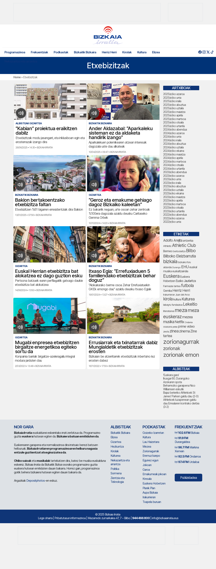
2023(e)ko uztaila (173, 190)
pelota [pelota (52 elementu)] (174, 327)
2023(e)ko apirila (173, 200)
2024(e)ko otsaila (173, 165)
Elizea (156, 52)
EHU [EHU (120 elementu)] (185, 267)
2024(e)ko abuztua (174, 143)
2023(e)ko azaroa (173, 175)
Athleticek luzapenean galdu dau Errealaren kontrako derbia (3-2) (181, 403)
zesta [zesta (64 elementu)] (166, 331)
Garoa (146, 469)
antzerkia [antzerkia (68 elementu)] (188, 240)
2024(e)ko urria (172, 136)
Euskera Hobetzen (154, 483)
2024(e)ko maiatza (174, 154)
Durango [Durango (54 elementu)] (176, 267)
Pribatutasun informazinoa (70, 518)
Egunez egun (150, 460)
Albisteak (121, 426)
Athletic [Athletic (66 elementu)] (167, 246)
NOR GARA (23, 426)
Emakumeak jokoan (154, 474)
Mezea (147, 446)
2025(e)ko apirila (173, 115)
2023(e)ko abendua (175, 172)
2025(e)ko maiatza (174, 112)
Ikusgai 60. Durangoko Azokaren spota (176, 380)
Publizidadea (188, 478)
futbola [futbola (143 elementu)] (187, 285)
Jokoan (147, 465)
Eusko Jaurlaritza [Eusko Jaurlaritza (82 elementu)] (186, 281)
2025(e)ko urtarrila (174, 126)
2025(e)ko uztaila (173, 108)
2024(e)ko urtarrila (174, 168)
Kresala (147, 479)
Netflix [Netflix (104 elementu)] (179, 322)
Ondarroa (188, 456)
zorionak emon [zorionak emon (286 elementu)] (181, 354)
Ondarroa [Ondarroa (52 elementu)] (189, 322)
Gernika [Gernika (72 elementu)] (167, 290)
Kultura (141, 52)
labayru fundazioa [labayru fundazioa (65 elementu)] (172, 304)
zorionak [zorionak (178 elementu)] (171, 348)
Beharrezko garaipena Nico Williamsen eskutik (179, 387)
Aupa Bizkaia (150, 492)
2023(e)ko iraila (172, 182)
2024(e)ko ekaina (173, 150)
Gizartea (116, 442)
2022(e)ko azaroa (173, 218)
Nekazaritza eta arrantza (20, 61)
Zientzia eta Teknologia (117, 480)
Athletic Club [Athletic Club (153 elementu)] (184, 245)
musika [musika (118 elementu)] (168, 321)
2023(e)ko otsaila (173, 207)
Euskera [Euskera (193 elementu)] (171, 276)
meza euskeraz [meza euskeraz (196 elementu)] (181, 313)
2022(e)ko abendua (175, 214)
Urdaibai (187, 462)
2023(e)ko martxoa (174, 204)
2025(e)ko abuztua (174, 104)
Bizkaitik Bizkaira (85, 52)
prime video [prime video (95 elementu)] (186, 326)
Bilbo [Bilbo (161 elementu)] (191, 250)
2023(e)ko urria (172, 179)
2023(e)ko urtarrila (173, 211)
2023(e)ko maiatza (174, 197)
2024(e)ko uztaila (173, 147)
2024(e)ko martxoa (174, 161)
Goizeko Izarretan (153, 433)
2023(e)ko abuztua (174, 186)
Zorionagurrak (151, 451)
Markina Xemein (187, 449)
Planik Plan (149, 488)
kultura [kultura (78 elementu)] (177, 299)
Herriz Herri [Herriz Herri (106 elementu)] (181, 290)
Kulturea (115, 456)
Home (17, 77)
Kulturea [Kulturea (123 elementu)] (188, 299)
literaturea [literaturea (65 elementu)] (168, 311)
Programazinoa (14, 52)
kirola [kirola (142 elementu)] (168, 298)
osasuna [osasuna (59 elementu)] (167, 326)
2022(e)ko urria (172, 221)
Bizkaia (187, 433)
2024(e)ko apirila (173, 158)
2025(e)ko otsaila (173, 122)
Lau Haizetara (151, 442)
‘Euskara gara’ (171, 375)
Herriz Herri (109, 52)
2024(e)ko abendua (175, 129)
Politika (115, 469)
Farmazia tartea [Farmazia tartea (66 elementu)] (171, 286)
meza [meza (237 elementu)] (181, 310)
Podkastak (61, 52)
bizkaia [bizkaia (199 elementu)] (170, 261)
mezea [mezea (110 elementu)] (187, 317)
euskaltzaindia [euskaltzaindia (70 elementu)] (180, 271)
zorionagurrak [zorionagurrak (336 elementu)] (181, 341)
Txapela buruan (152, 502)
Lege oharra (45, 518)
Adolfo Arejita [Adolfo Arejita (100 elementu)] (172, 240)
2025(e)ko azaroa (173, 94)
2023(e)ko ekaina (173, 193)
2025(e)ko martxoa (174, 119)
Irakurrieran (149, 497)
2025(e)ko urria (172, 97)
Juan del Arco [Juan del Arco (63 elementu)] (182, 294)
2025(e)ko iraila (172, 101)
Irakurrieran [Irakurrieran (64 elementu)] (169, 294)
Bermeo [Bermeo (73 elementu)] (167, 251)
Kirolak (127, 52)
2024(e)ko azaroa (173, 133)
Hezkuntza (117, 446)
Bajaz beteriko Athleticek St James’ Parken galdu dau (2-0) (181, 394)
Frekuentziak (39, 52)
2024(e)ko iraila (172, 140)
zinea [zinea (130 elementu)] (174, 331)
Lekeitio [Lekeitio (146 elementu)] (190, 304)
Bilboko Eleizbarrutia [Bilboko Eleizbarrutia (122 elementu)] (179, 256)
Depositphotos (35, 480)
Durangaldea (182, 440)
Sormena (116, 473)
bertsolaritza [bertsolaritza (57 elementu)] (179, 251)
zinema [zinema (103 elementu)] (184, 331)
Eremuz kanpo (151, 456)
